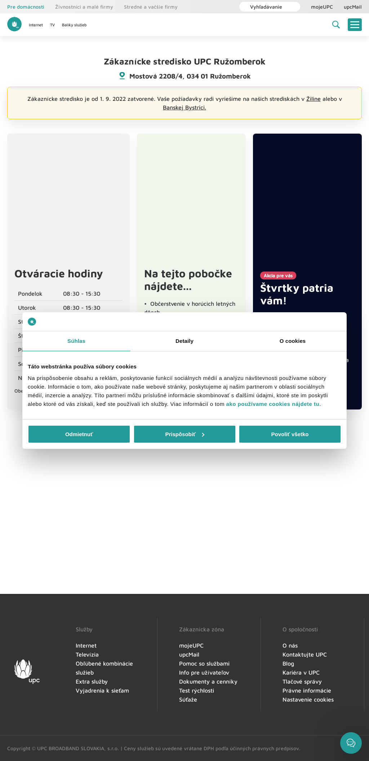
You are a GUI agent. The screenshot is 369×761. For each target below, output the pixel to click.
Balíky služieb (74, 24)
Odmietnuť (79, 434)
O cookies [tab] (293, 341)
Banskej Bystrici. (184, 107)
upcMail (353, 7)
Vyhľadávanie (262, 7)
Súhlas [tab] (76, 341)
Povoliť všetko (290, 434)
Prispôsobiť (184, 434)
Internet (36, 24)
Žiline (313, 98)
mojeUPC (322, 7)
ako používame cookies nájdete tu (273, 404)
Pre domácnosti (25, 7)
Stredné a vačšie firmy (151, 7)
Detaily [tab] (184, 341)
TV (52, 24)
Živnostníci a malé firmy (84, 7)
